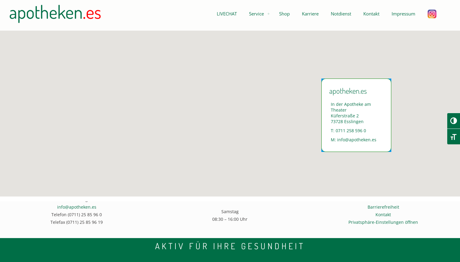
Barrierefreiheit (383, 207)
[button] (227, 13)
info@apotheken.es (76, 207)
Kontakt (383, 214)
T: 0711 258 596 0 (348, 130)
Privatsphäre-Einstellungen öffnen (383, 222)
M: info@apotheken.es (353, 140)
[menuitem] (268, 14)
